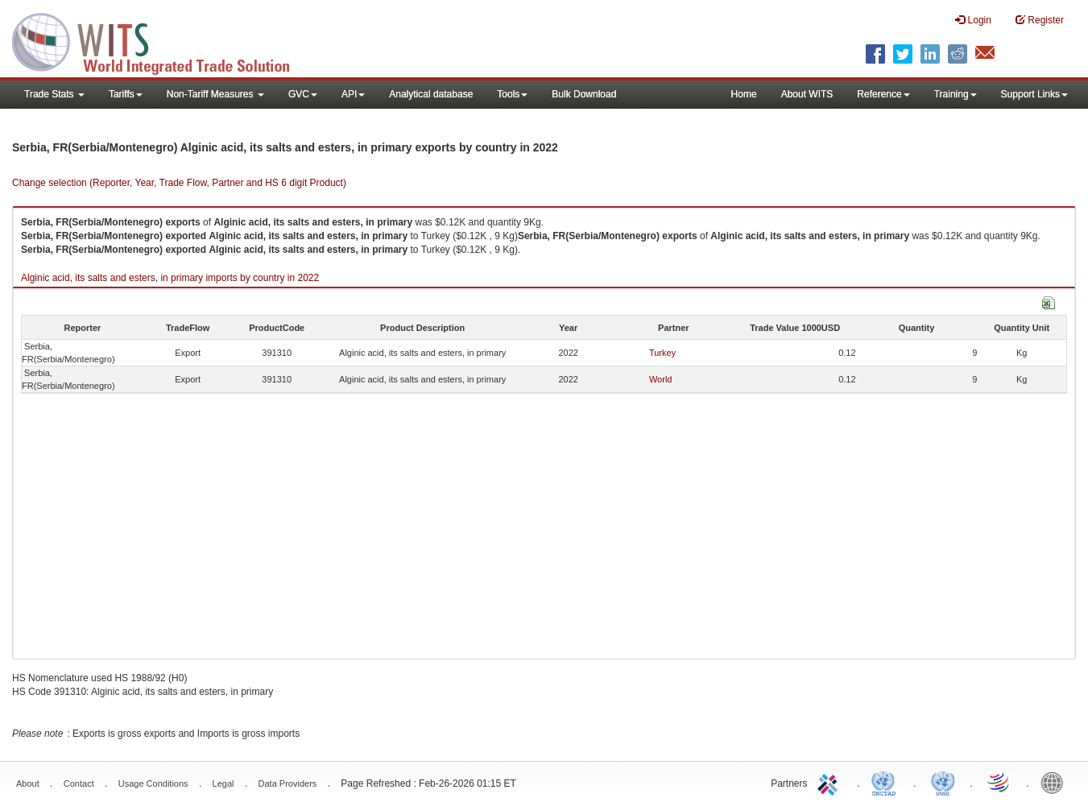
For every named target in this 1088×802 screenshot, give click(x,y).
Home (744, 94)
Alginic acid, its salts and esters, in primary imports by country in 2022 (170, 277)
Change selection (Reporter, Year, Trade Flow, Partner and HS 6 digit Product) (179, 182)
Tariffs (126, 94)
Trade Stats (54, 94)
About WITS (807, 94)
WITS (161, 40)
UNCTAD (887, 782)
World (660, 379)
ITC (830, 782)
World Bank (1056, 782)
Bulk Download (584, 94)
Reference (883, 94)
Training (955, 94)
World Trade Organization (999, 782)
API (353, 94)
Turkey (662, 353)
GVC (302, 94)
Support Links (1034, 94)
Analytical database (431, 94)
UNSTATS (943, 782)
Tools (512, 94)
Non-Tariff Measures (215, 94)
